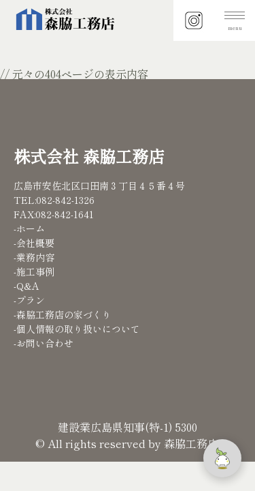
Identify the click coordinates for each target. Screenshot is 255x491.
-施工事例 (34, 271)
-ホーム (29, 228)
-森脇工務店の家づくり (63, 314)
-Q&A (26, 286)
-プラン (29, 300)
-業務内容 (34, 257)
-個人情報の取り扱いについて (77, 329)
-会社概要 (34, 243)
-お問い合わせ (43, 343)
